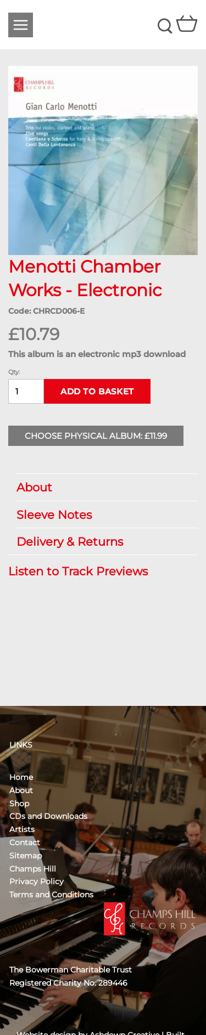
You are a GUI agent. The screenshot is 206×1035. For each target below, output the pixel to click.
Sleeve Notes (101, 515)
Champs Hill (32, 869)
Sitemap (25, 856)
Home (21, 777)
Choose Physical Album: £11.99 (96, 436)
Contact (24, 842)
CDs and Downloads (48, 816)
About (101, 487)
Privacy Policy (36, 881)
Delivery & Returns (101, 541)
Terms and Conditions (51, 895)
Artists (22, 829)
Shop (19, 803)
